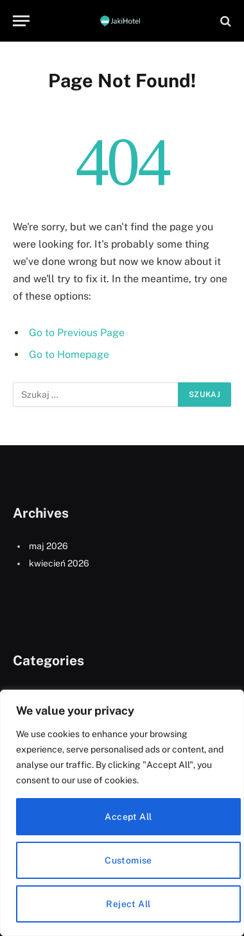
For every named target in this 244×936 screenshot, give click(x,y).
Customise (128, 860)
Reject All (128, 904)
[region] (122, 813)
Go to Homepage (69, 354)
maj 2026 (48, 546)
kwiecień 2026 (59, 563)
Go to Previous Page (77, 333)
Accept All (128, 817)
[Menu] (21, 20)
